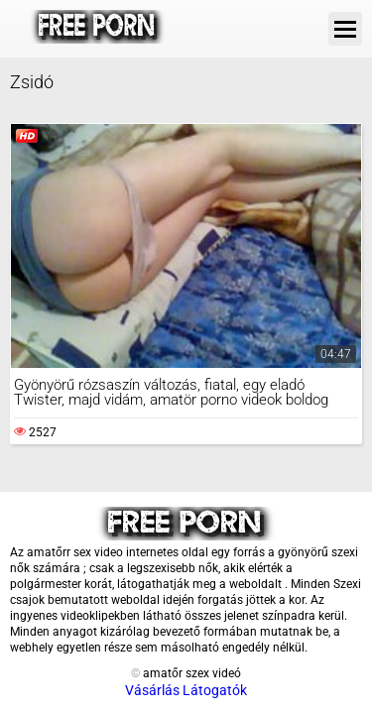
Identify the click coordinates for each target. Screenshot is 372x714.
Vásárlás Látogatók (186, 690)
